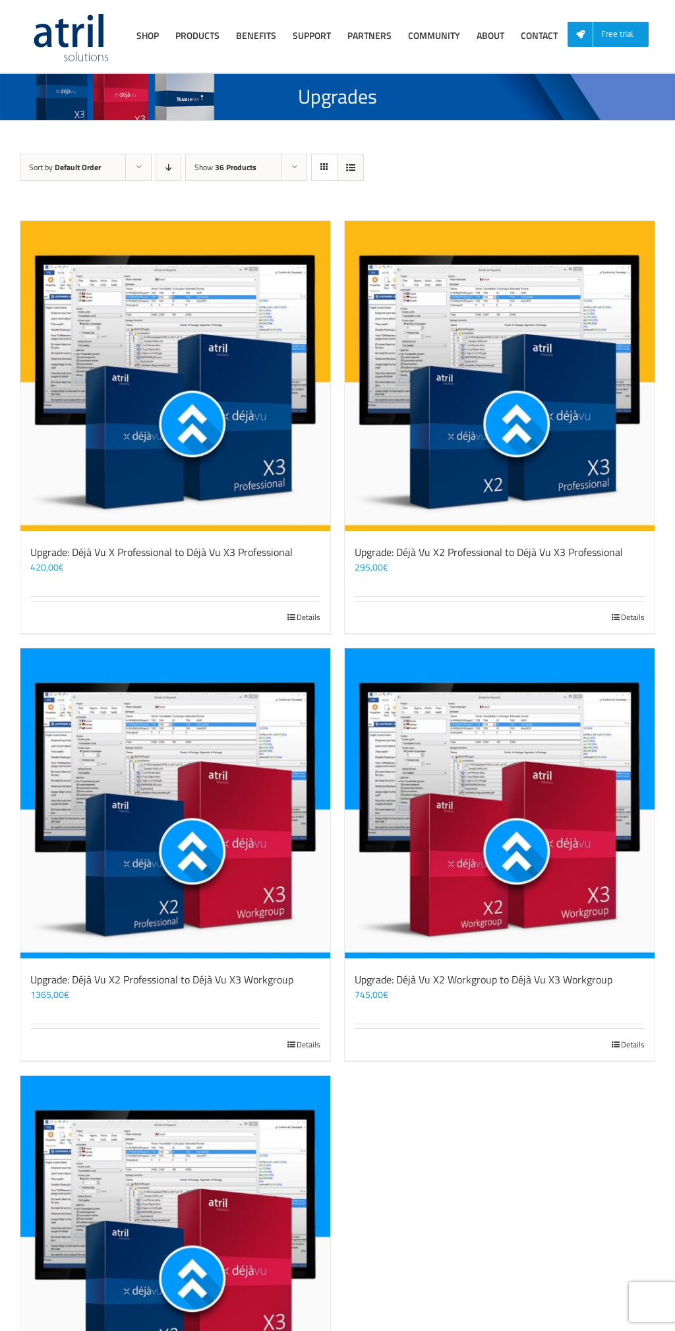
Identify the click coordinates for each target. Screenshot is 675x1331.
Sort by (65, 167)
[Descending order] (168, 167)
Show (225, 167)
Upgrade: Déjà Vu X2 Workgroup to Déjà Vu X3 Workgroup (483, 979)
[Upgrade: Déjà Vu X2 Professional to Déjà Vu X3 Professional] (500, 376)
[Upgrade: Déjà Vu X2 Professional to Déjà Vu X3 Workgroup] (175, 803)
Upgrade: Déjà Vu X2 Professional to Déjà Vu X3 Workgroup (161, 979)
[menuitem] (613, 34)
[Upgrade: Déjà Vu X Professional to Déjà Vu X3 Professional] (175, 376)
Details (308, 617)
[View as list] (350, 167)
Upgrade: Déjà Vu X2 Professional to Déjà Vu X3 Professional (489, 552)
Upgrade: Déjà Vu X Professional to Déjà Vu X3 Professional (161, 552)
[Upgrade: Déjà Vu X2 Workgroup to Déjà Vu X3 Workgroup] (500, 803)
